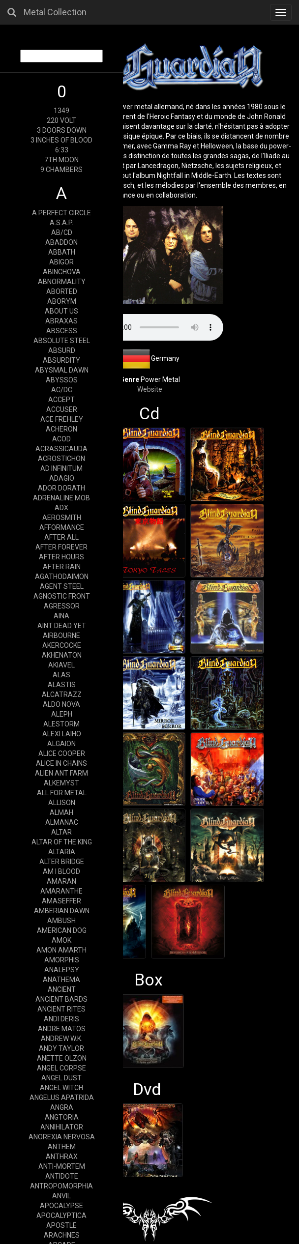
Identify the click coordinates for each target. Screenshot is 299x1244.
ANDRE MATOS (62, 1029)
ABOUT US (61, 311)
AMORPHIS (61, 960)
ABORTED (61, 291)
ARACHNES (62, 1235)
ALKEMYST (61, 783)
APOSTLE (61, 1225)
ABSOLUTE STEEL (61, 341)
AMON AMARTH (61, 950)
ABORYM (61, 301)
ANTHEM (62, 1147)
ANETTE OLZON (62, 1058)
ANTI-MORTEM (61, 1166)
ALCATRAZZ (62, 694)
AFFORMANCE (61, 527)
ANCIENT (62, 989)
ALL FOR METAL (62, 793)
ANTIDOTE (61, 1176)
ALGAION (61, 744)
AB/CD (61, 232)
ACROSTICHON (61, 459)
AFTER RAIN (62, 567)
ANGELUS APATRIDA (62, 1097)
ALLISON (61, 803)
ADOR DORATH (61, 488)
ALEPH (61, 714)
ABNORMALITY (62, 282)
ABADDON (61, 242)
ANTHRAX (62, 1156)
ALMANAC (61, 822)
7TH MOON (61, 160)
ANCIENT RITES (61, 1009)
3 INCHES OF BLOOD (61, 140)
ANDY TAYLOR (61, 1048)
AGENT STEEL (62, 586)
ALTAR (61, 832)
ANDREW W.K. (62, 1038)
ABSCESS (61, 331)
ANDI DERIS (61, 1019)
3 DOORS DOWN (62, 130)
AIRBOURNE (61, 635)
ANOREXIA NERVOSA (62, 1137)
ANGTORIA (62, 1117)
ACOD (61, 439)
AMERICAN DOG (62, 930)
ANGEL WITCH (61, 1088)
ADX (61, 508)
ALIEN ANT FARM (61, 773)
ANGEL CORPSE (61, 1068)
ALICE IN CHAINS (61, 763)
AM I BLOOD (61, 871)
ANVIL (61, 1196)
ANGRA (61, 1107)
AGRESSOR (62, 606)
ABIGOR (61, 262)
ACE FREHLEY (61, 419)
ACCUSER (61, 409)
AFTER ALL (61, 537)
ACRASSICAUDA (61, 449)
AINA (61, 616)
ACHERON (61, 429)
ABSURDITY (61, 360)
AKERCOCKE (61, 645)
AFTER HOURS (61, 557)
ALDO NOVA (61, 704)
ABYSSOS (62, 380)
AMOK (61, 940)
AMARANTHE (61, 891)
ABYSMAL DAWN (62, 370)
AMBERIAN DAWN (62, 911)
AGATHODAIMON (62, 576)
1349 (61, 111)
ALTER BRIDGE (61, 862)
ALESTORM (61, 724)
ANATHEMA (61, 980)
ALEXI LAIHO (61, 734)
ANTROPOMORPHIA (61, 1186)
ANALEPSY (61, 970)
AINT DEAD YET (61, 626)
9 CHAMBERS (61, 170)
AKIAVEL (61, 665)
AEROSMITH (61, 517)
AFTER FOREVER (61, 547)
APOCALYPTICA (61, 1215)
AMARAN (61, 881)
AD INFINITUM (61, 468)
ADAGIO (61, 478)
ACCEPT (61, 400)
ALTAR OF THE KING (61, 842)
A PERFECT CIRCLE (61, 213)
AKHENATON (62, 655)
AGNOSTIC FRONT (61, 596)
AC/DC (61, 390)
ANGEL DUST (61, 1078)
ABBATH (61, 252)
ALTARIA (61, 852)
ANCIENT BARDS (61, 999)
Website (149, 389)
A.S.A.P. (61, 223)
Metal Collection (55, 12)
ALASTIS (62, 685)
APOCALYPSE (61, 1206)
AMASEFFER (61, 901)
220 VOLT (61, 120)
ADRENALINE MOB (61, 498)
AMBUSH (61, 921)
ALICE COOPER (61, 753)
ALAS (61, 675)
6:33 (61, 150)
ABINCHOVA (62, 272)
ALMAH (61, 812)
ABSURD (61, 350)
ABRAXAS (61, 321)
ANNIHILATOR (61, 1127)
